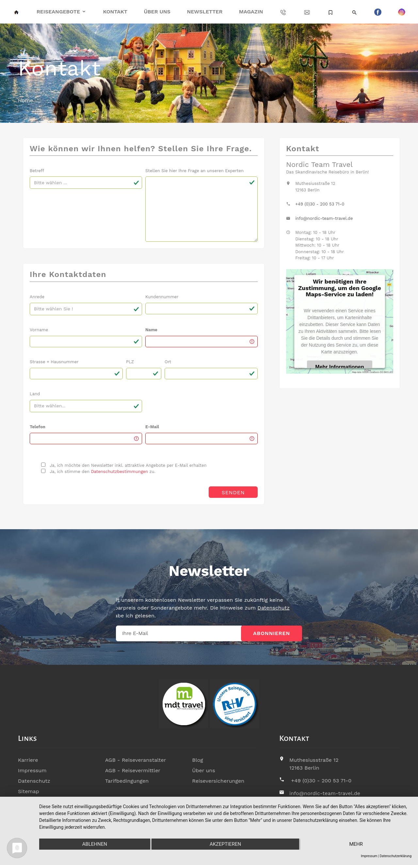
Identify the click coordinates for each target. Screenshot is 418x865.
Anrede (37, 296)
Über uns (157, 11)
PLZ (130, 361)
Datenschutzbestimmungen (119, 471)
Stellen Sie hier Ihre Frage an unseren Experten (194, 170)
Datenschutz (154, 608)
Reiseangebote (58, 11)
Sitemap (28, 791)
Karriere (28, 760)
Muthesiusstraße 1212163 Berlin (314, 764)
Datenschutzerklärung (395, 856)
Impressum (32, 770)
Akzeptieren (225, 844)
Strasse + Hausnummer (54, 361)
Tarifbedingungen (127, 781)
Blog (197, 760)
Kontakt (115, 11)
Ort (168, 361)
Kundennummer (162, 296)
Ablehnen (94, 844)
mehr (356, 844)
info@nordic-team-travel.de (324, 218)
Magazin (251, 11)
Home (25, 100)
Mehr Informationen (339, 367)
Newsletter (204, 11)
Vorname (39, 329)
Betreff (37, 170)
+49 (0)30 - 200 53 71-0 (319, 204)
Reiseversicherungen (218, 781)
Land (35, 393)
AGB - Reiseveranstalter (135, 760)
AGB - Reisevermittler (132, 770)
